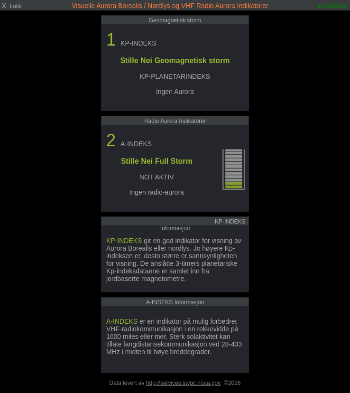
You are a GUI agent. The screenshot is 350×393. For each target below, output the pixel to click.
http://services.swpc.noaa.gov (183, 383)
